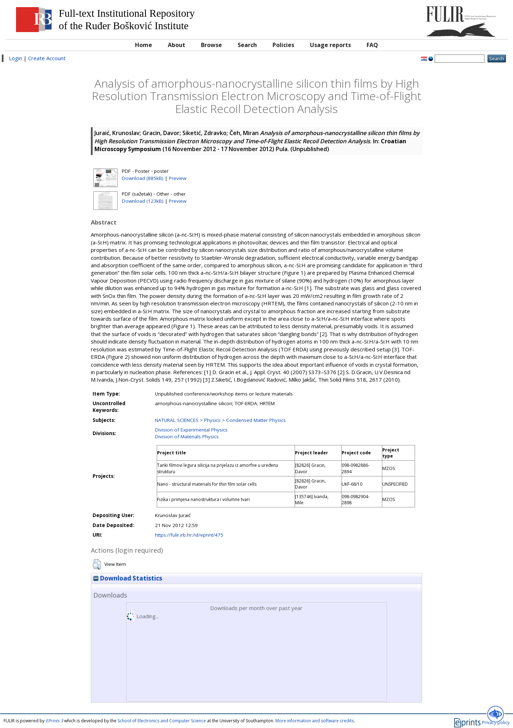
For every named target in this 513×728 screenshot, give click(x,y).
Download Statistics (127, 578)
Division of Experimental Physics (191, 430)
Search (247, 45)
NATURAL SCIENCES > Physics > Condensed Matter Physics (220, 420)
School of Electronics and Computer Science (162, 721)
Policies (283, 45)
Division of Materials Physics (187, 436)
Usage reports (330, 45)
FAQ (372, 45)
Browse (211, 45)
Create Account (47, 58)
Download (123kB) (143, 201)
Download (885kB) (143, 178)
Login (15, 58)
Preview (177, 178)
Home (143, 45)
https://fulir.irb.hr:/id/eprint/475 (189, 535)
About (176, 45)
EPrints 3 (54, 721)
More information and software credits (314, 721)
